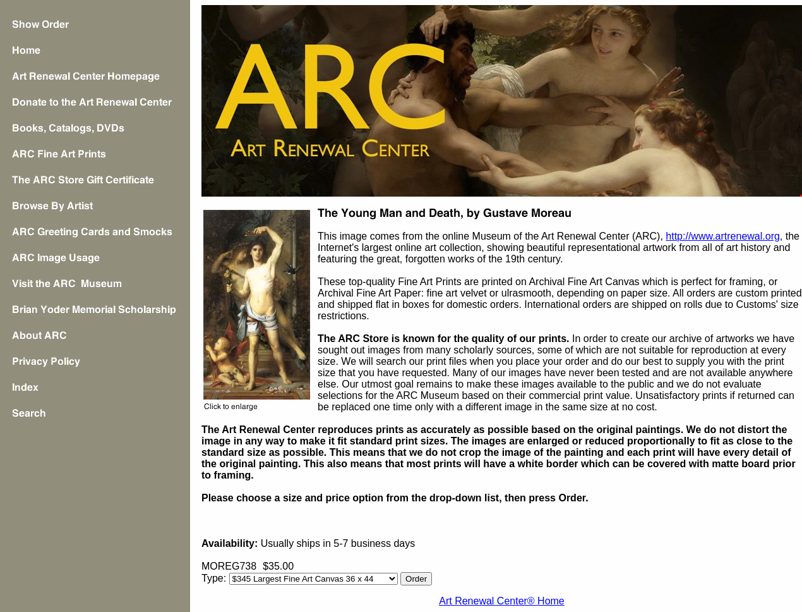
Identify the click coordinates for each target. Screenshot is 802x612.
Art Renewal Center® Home (502, 601)
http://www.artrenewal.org (723, 236)
